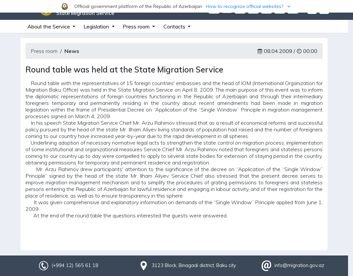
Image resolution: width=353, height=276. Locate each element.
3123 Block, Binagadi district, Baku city (194, 265)
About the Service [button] (49, 26)
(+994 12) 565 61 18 (75, 265)
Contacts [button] (175, 26)
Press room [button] (137, 26)
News (71, 51)
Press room (44, 51)
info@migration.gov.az (299, 265)
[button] (176, 6)
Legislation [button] (97, 26)
